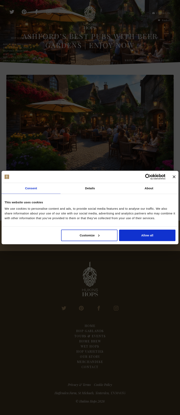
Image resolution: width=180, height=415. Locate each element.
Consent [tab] (31, 188)
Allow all (147, 235)
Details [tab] (90, 188)
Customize (89, 235)
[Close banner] (174, 176)
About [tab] (149, 188)
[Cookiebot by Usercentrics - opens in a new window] (148, 177)
